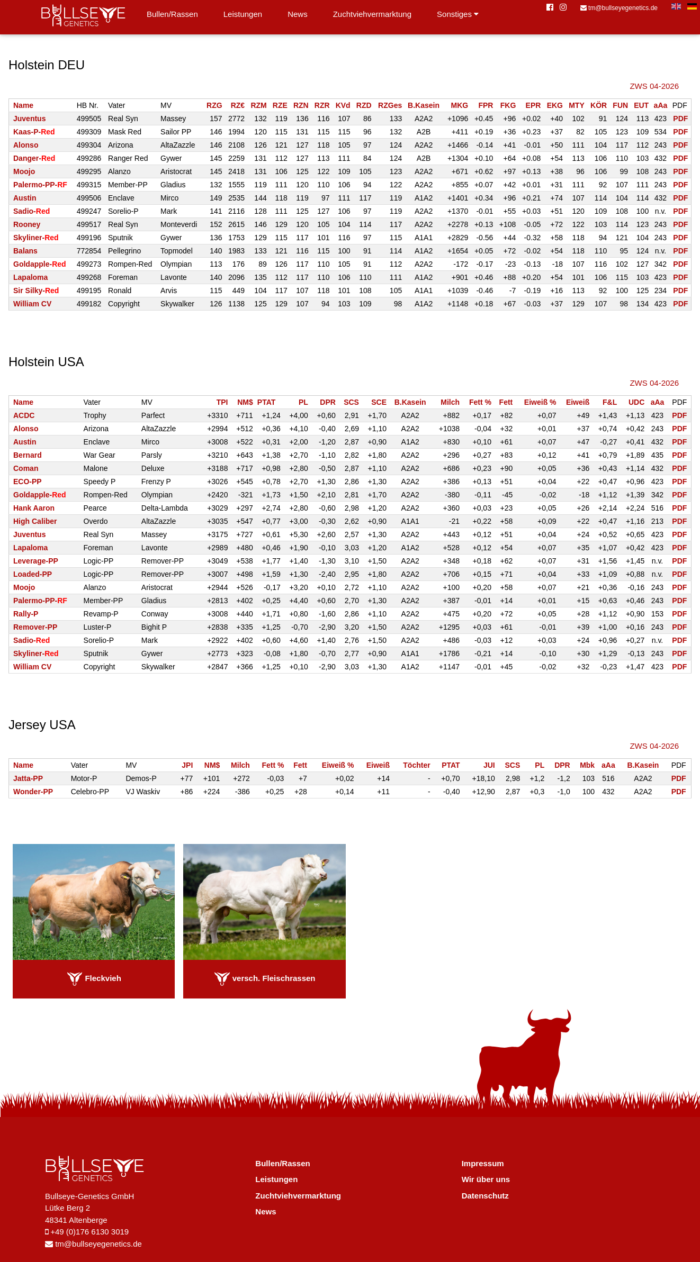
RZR (322, 105)
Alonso (25, 145)
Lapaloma (30, 277)
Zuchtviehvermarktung (372, 14)
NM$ (245, 402)
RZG (214, 105)
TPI (222, 402)
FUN (620, 105)
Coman (25, 468)
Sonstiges (458, 14)
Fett (506, 402)
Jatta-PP (28, 778)
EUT (641, 105)
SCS (351, 402)
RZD (364, 105)
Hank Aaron (34, 508)
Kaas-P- (34, 132)
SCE (379, 402)
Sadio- (31, 211)
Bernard (27, 455)
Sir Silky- (36, 290)
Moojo (24, 171)
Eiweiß (577, 402)
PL (303, 402)
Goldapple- (39, 264)
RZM (258, 105)
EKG (555, 105)
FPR (485, 105)
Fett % (480, 402)
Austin (25, 198)
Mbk (587, 765)
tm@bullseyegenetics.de (619, 8)
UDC (636, 402)
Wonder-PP (33, 791)
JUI (489, 765)
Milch (450, 402)
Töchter (416, 765)
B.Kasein (423, 105)
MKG (460, 105)
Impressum (483, 1163)
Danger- (34, 158)
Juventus (29, 118)
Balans (25, 251)
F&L (610, 402)
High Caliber (35, 521)
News (298, 14)
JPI (187, 765)
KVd (343, 105)
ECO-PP (27, 481)
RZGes (390, 105)
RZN (301, 105)
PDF (680, 118)
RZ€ (238, 105)
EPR (533, 105)
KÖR (598, 105)
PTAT (266, 402)
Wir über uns (486, 1179)
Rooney (26, 224)
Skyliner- (36, 237)
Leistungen (242, 14)
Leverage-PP (35, 561)
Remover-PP (35, 627)
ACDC (23, 415)
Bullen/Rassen (172, 14)
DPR (328, 402)
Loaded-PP (32, 574)
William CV (32, 303)
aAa (661, 105)
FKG (508, 105)
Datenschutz (485, 1195)
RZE (280, 105)
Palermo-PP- (40, 184)
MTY (577, 105)
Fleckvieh (94, 978)
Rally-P (25, 614)
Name (23, 105)
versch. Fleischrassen (265, 978)
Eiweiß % (540, 402)
